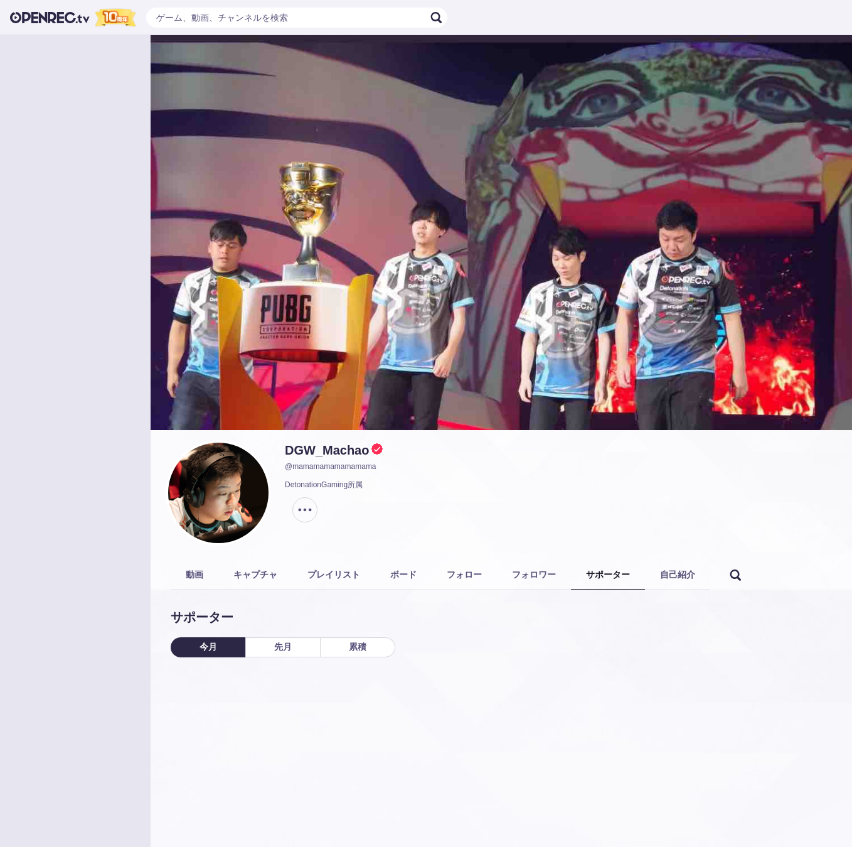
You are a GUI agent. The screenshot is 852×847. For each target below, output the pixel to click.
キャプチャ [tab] (255, 574)
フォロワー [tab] (534, 574)
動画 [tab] (194, 574)
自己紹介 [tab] (677, 574)
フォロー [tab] (464, 574)
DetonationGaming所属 (324, 484)
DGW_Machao (327, 450)
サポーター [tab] (608, 574)
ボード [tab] (403, 574)
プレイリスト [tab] (333, 574)
